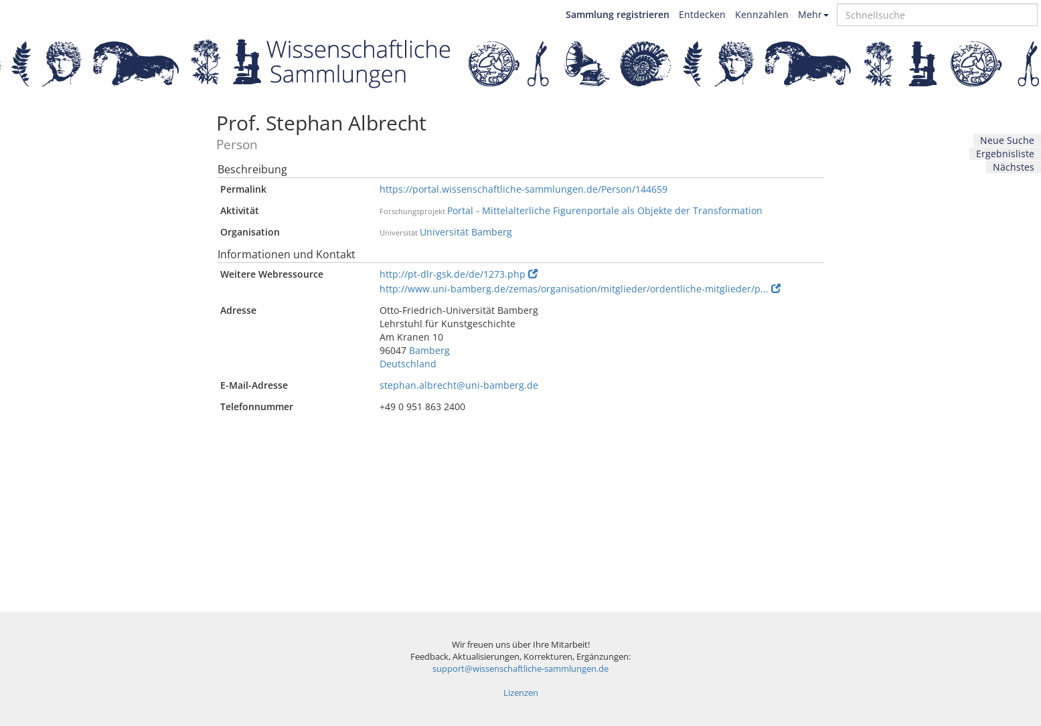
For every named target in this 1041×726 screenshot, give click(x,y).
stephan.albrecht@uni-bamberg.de (459, 385)
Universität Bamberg (466, 231)
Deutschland (408, 363)
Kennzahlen (762, 14)
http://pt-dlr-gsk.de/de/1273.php (459, 274)
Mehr (813, 14)
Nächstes (1013, 167)
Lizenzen (520, 693)
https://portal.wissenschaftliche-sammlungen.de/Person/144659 (523, 189)
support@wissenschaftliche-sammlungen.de (520, 668)
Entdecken (702, 14)
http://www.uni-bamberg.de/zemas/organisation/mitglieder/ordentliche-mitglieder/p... (580, 288)
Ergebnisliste (1005, 153)
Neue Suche (1007, 140)
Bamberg (429, 350)
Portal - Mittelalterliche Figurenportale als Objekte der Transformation (605, 210)
